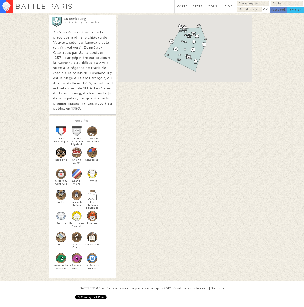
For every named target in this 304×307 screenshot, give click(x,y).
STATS (197, 6)
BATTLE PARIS (44, 6)
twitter (295, 9)
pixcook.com (144, 288)
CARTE (182, 6)
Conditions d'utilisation (190, 288)
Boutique (217, 288)
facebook (278, 9)
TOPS (213, 6)
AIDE (228, 6)
